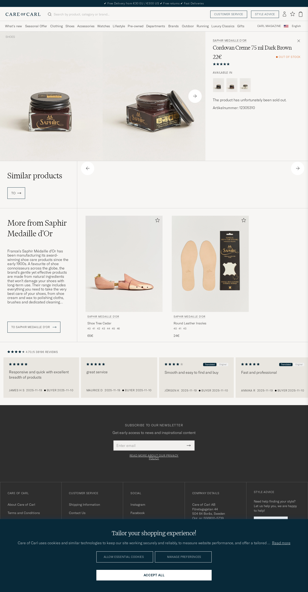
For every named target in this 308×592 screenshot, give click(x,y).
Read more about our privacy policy (154, 457)
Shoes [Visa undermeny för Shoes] (69, 26)
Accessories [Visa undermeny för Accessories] (86, 26)
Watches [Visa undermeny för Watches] (103, 26)
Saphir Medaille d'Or (230, 40)
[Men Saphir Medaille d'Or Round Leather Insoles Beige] (210, 264)
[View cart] (300, 14)
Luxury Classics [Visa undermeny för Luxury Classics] (222, 26)
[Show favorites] (292, 14)
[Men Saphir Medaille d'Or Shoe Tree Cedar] (124, 264)
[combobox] (296, 26)
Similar (34, 175)
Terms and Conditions (24, 513)
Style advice (265, 14)
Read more (281, 543)
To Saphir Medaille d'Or (33, 327)
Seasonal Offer (36, 26)
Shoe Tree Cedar (99, 323)
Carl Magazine (269, 26)
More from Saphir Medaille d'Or (37, 228)
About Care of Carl (21, 504)
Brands (173, 26)
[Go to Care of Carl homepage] (23, 14)
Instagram (137, 504)
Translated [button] (211, 364)
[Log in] (284, 14)
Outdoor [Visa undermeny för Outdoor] (188, 26)
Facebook (137, 513)
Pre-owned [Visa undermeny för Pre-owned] (135, 26)
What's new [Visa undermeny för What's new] (13, 26)
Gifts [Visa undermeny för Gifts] (240, 26)
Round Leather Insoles (190, 323)
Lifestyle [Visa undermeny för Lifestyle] (119, 26)
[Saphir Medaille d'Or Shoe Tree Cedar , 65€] (124, 277)
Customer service (228, 14)
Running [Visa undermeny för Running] (203, 26)
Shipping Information (84, 504)
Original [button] (223, 364)
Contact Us (77, 513)
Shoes (10, 37)
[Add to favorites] (156, 221)
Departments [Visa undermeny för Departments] (155, 26)
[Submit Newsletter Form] (188, 445)
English (296, 26)
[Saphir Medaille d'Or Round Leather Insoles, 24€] (210, 277)
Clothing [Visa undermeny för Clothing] (56, 26)
